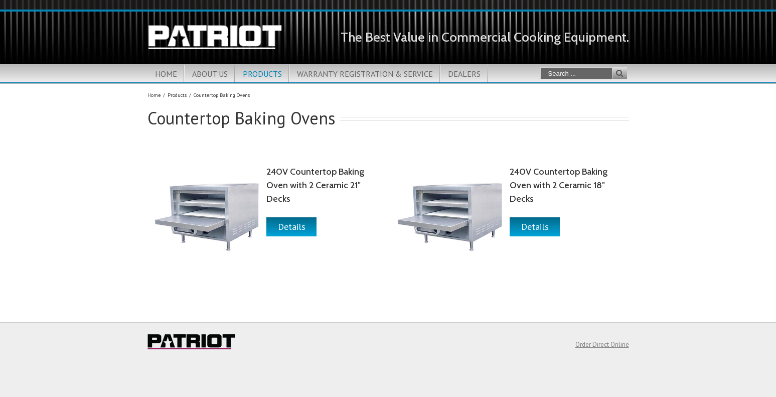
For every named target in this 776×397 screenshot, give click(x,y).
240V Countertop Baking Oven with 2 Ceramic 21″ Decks (315, 185)
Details (291, 226)
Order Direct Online (602, 344)
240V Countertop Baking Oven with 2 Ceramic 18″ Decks (558, 185)
